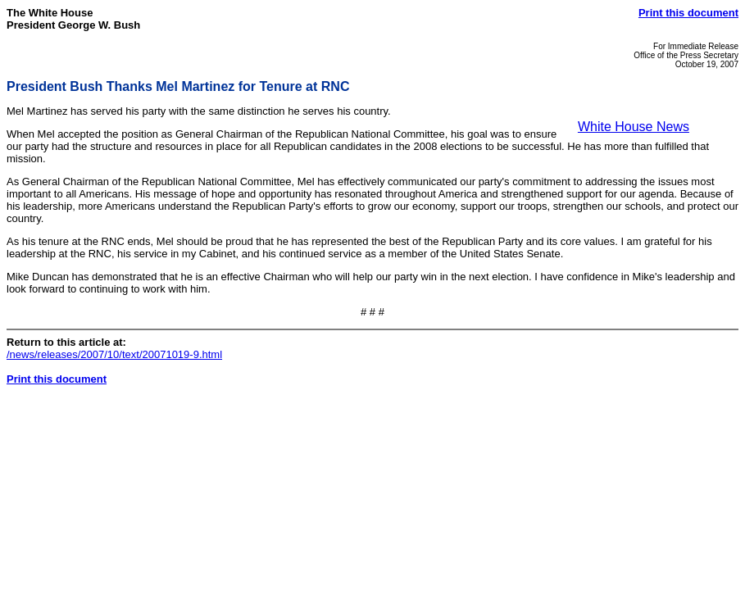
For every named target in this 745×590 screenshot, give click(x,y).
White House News (633, 127)
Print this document (688, 13)
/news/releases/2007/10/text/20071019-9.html (114, 354)
